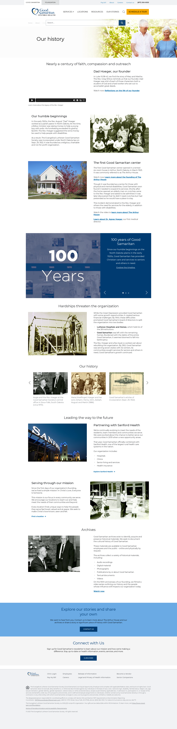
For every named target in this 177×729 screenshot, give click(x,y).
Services (67, 12)
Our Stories (112, 12)
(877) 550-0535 (143, 2)
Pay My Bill (51, 677)
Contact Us (88, 629)
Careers (66, 677)
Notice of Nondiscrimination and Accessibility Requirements (46, 708)
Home (30, 23)
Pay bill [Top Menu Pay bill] (103, 2)
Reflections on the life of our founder (122, 91)
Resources (97, 12)
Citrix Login (52, 674)
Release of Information (87, 674)
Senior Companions (125, 677)
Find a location (37, 516)
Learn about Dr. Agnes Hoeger (108, 219)
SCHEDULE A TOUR (138, 12)
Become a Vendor (124, 674)
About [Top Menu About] (111, 2)
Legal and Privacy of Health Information (94, 677)
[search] (123, 12)
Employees (67, 674)
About (37, 23)
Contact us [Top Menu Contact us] (130, 2)
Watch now (99, 591)
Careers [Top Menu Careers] (120, 2)
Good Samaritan (33, 2)
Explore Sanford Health (103, 472)
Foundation (50, 2)
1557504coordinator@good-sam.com (47, 700)
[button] (105, 292)
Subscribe (88, 658)
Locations (82, 12)
